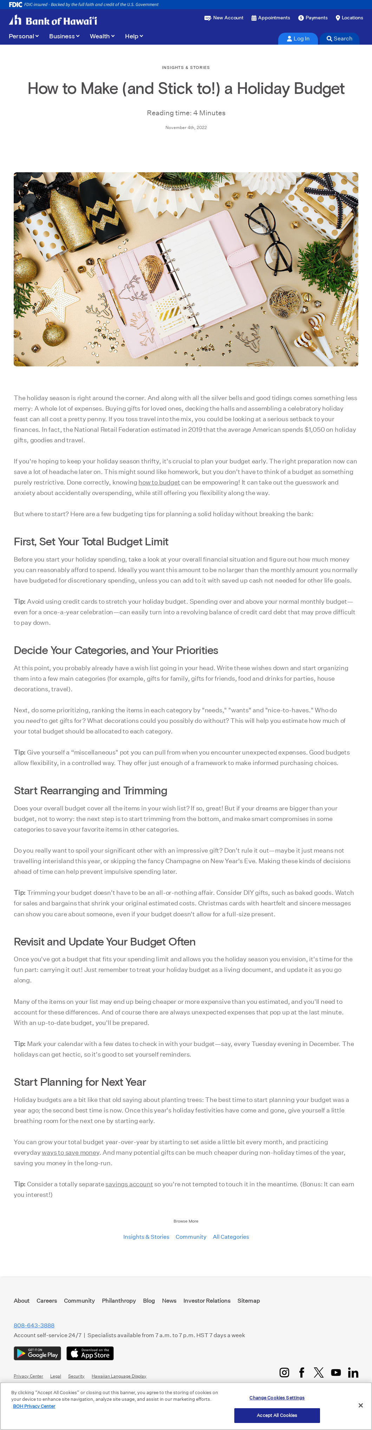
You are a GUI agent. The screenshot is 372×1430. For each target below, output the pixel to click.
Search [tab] (340, 38)
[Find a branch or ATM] (349, 18)
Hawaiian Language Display (119, 1376)
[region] (186, 1406)
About (22, 1300)
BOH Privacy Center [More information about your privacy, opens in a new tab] (34, 1406)
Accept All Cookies (277, 1415)
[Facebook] (301, 1372)
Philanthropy (119, 1300)
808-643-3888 (34, 1325)
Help (131, 36)
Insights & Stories (146, 1236)
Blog (149, 1300)
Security (76, 1376)
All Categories (231, 1236)
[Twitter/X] (319, 1372)
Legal (55, 1376)
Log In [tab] (298, 38)
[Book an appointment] (271, 18)
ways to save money (70, 1152)
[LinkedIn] (353, 1372)
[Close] (360, 1405)
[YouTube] (336, 1372)
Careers (47, 1300)
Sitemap (248, 1300)
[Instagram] (284, 1372)
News (169, 1300)
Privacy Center (28, 1376)
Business (62, 36)
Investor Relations (206, 1300)
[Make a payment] (313, 18)
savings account (129, 1184)
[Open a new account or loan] (223, 18)
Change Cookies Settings (277, 1398)
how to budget (159, 482)
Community (191, 1236)
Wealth (100, 36)
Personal (21, 36)
